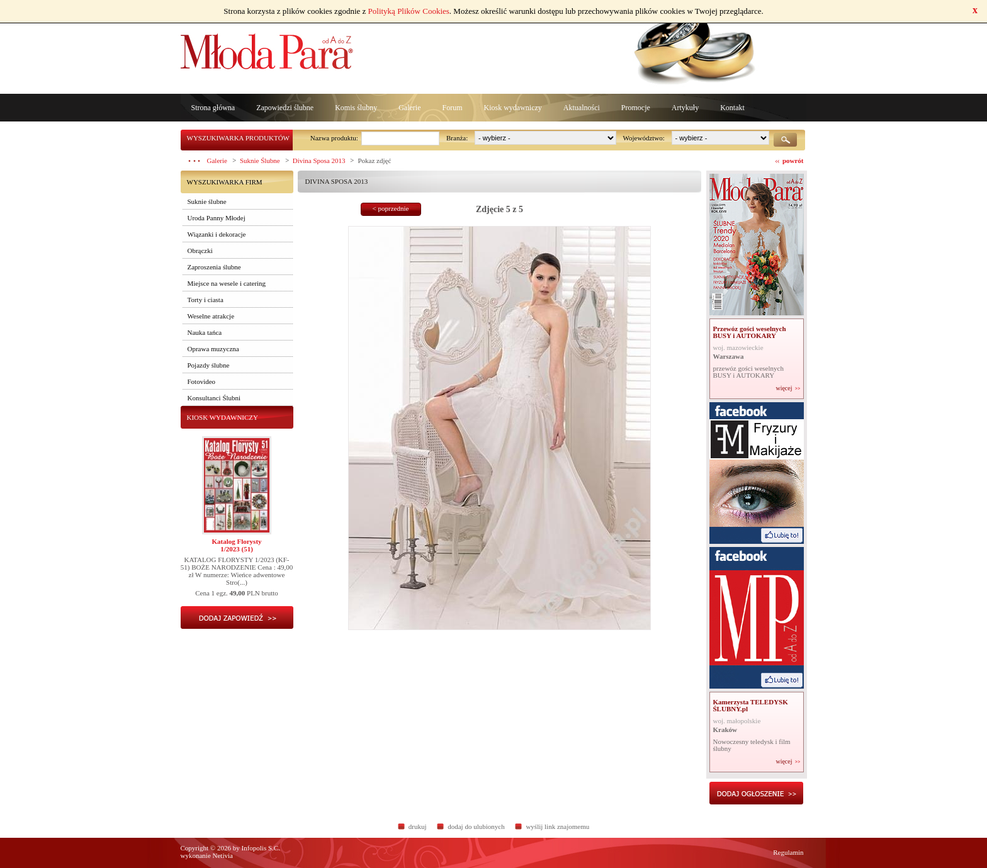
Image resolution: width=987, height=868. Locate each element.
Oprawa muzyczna (213, 348)
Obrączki (200, 250)
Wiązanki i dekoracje (217, 234)
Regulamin (788, 852)
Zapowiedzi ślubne (284, 107)
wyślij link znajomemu (557, 826)
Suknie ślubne (207, 201)
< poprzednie (391, 208)
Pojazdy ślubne (209, 365)
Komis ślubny (356, 107)
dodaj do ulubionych (476, 826)
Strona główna (213, 107)
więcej (784, 388)
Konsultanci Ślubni (214, 398)
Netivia (223, 855)
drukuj (418, 826)
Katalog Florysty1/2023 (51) (236, 545)
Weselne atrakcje (211, 316)
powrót (793, 160)
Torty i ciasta (205, 299)
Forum (452, 107)
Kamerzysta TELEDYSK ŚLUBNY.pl (750, 705)
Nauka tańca (205, 332)
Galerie (409, 107)
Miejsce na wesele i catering (227, 283)
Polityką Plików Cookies (408, 11)
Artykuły (685, 107)
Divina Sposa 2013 (319, 160)
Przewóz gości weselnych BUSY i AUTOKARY (749, 332)
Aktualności (581, 107)
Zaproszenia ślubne (214, 267)
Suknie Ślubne (260, 160)
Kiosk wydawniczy (512, 107)
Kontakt (732, 107)
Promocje (635, 107)
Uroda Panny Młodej (216, 218)
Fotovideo (202, 381)
